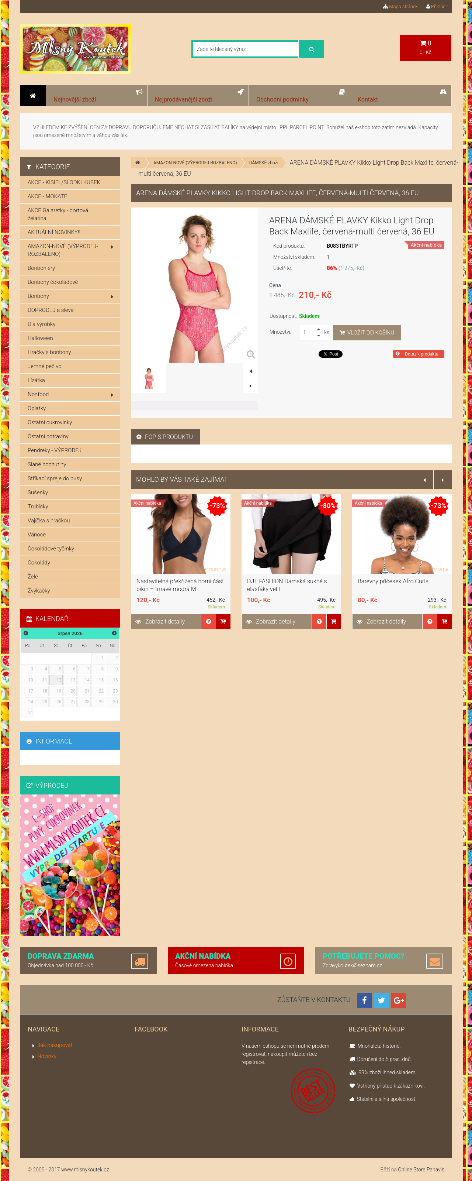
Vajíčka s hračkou (49, 520)
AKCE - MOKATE (47, 196)
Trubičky (38, 506)
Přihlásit (437, 6)
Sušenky (38, 492)
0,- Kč (425, 47)
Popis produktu (164, 436)
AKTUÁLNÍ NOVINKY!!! (54, 232)
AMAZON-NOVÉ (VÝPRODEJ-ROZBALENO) (195, 162)
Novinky (46, 1056)
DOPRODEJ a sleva (51, 310)
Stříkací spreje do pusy (55, 478)
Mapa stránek (400, 6)
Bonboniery (41, 268)
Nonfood (70, 394)
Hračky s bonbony (49, 352)
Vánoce (37, 534)
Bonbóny (70, 296)
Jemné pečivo (45, 366)
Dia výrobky (41, 324)
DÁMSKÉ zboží (263, 162)
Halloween (40, 338)
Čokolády (39, 562)
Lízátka (36, 380)
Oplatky (37, 408)
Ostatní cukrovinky (50, 422)
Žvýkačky (39, 590)
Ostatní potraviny (48, 436)
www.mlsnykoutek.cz (85, 1170)
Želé (33, 576)
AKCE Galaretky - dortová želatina (58, 214)
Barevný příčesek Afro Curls (393, 581)
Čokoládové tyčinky (51, 548)
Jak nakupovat (55, 1045)
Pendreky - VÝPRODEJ (54, 450)
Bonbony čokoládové (53, 282)
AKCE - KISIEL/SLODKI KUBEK (64, 182)
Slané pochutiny (47, 464)
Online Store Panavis (421, 1170)
